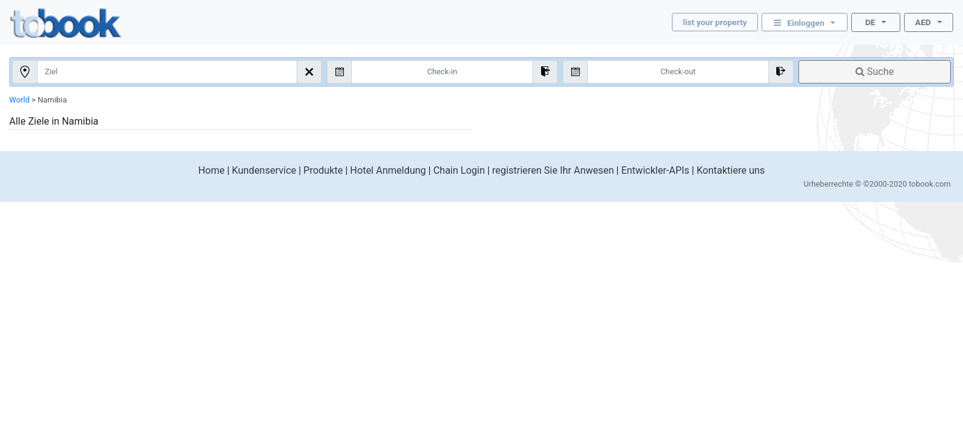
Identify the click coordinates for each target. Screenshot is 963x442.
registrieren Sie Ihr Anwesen (553, 170)
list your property (715, 22)
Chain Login (459, 170)
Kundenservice (264, 170)
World (19, 99)
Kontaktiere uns (730, 170)
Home (211, 170)
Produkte (323, 170)
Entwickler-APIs (655, 170)
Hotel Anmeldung (388, 170)
